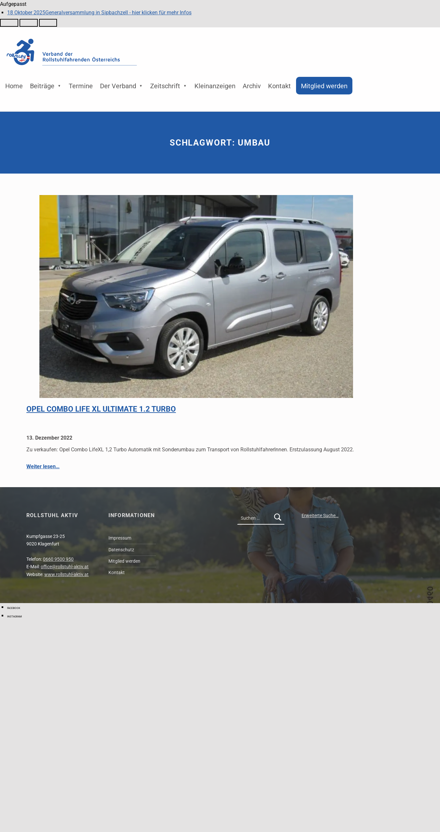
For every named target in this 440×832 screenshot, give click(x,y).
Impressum (119, 538)
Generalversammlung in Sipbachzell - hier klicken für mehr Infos (99, 12)
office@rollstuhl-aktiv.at (65, 567)
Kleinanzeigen (214, 86)
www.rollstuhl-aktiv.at (66, 574)
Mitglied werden (324, 86)
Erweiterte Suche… (320, 515)
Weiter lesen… (43, 466)
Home (14, 86)
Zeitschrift (165, 86)
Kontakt (279, 86)
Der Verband (118, 86)
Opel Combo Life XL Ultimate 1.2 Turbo (101, 409)
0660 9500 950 (58, 559)
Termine (81, 86)
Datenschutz (121, 550)
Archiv (252, 86)
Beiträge (42, 86)
